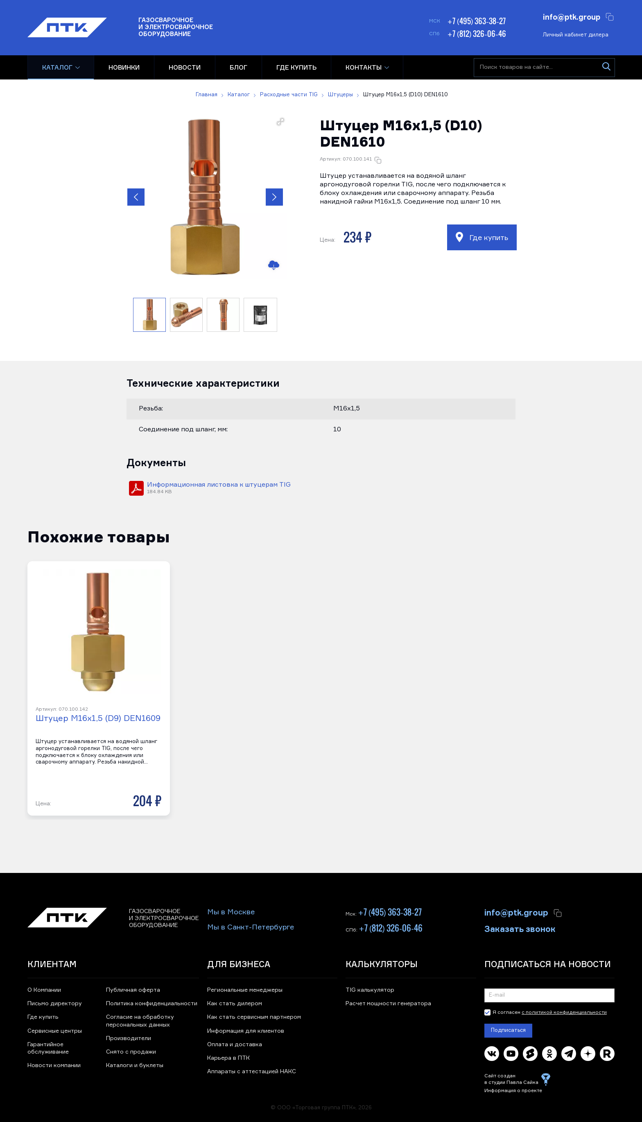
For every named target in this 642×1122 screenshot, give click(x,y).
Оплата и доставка (234, 1044)
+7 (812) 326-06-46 (476, 33)
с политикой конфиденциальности (564, 1012)
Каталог (57, 67)
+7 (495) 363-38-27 (476, 21)
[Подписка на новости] (549, 995)
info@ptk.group (571, 16)
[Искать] (606, 67)
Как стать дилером (234, 1003)
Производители (128, 1038)
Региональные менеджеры (245, 990)
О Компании (44, 990)
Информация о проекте (513, 1090)
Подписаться (508, 1030)
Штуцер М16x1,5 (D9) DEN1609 (98, 718)
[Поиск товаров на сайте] (544, 67)
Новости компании (54, 1065)
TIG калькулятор (370, 990)
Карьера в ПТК (228, 1058)
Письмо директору (54, 1003)
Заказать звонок (520, 928)
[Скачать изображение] (273, 265)
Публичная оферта (133, 990)
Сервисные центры (54, 1031)
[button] (205, 197)
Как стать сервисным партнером (254, 1017)
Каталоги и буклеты (134, 1065)
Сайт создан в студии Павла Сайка (511, 1079)
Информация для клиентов (245, 1031)
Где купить (482, 237)
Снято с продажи (131, 1052)
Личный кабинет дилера (575, 35)
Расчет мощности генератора (388, 1003)
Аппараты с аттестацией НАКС (251, 1071)
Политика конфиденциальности (151, 1003)
